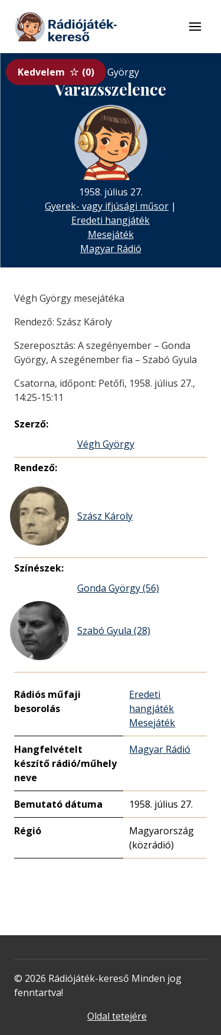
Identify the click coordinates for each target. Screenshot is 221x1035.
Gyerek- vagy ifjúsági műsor (107, 206)
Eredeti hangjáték (110, 220)
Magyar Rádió (110, 248)
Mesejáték (111, 234)
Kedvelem (56, 72)
